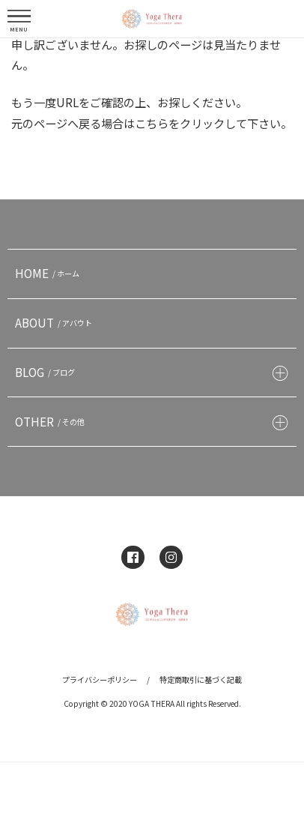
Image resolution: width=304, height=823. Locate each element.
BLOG (47, 372)
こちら (151, 123)
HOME (49, 273)
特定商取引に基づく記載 (200, 679)
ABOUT (55, 322)
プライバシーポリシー (99, 679)
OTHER (51, 421)
